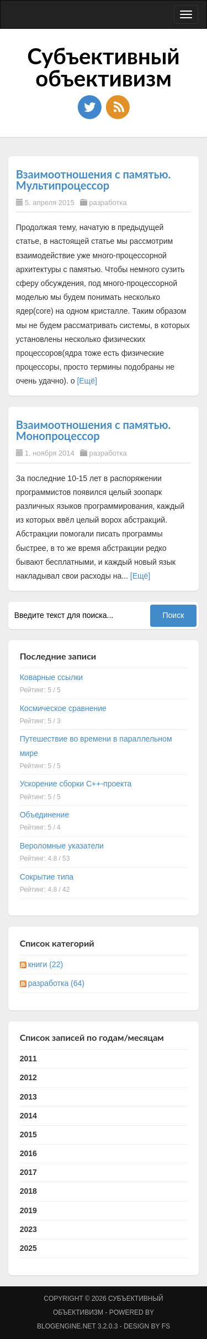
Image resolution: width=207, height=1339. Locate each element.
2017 (28, 1172)
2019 (28, 1210)
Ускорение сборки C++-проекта (76, 783)
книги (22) (45, 964)
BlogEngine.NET (66, 1326)
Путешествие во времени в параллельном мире (96, 745)
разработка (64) (56, 983)
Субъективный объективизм (103, 67)
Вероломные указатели (62, 845)
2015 (28, 1134)
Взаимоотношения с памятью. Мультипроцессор (93, 179)
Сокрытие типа (46, 876)
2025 (28, 1248)
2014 (28, 1115)
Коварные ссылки (51, 677)
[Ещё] (87, 380)
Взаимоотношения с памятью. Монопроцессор (93, 430)
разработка (107, 202)
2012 (28, 1077)
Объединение (45, 814)
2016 (28, 1153)
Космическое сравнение (63, 708)
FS (166, 1326)
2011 (28, 1058)
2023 (28, 1229)
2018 (28, 1191)
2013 (28, 1096)
